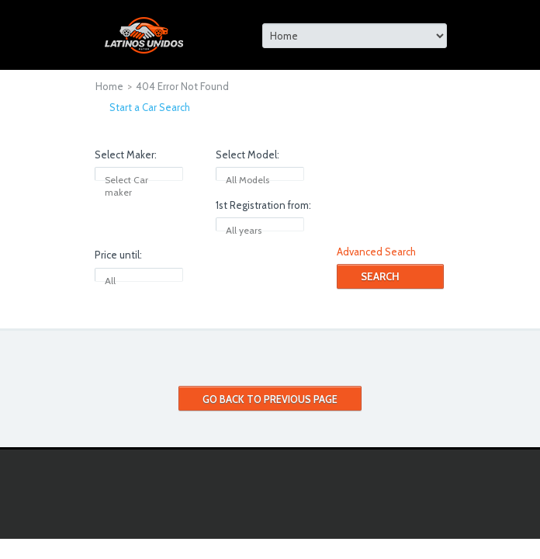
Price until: (118, 254)
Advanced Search (376, 251)
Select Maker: (126, 154)
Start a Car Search (149, 107)
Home (109, 86)
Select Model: (247, 154)
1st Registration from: (263, 205)
